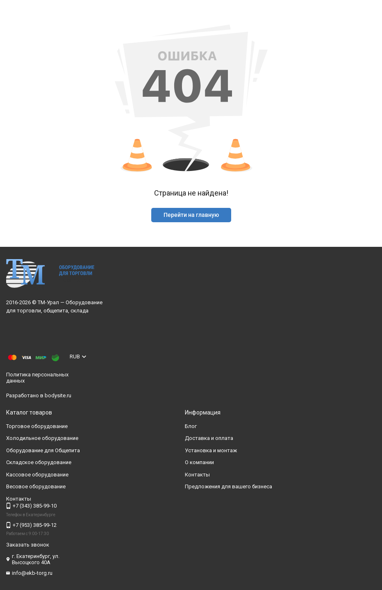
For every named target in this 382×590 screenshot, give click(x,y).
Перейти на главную (191, 215)
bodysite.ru (58, 395)
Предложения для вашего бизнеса (228, 486)
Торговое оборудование (37, 426)
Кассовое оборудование (37, 475)
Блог (191, 426)
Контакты (197, 475)
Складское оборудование (38, 462)
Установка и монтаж (211, 450)
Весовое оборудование (36, 486)
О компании (199, 462)
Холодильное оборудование (42, 438)
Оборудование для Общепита (43, 450)
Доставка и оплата (209, 438)
